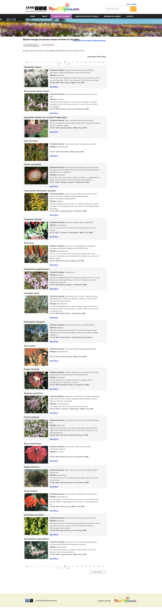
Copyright (101, 601)
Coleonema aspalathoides (35, 273)
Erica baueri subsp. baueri (35, 92)
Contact (130, 16)
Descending (101, 57)
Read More (53, 87)
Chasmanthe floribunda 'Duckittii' (39, 193)
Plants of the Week (61, 16)
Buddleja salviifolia (32, 400)
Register (134, 4)
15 (86, 62)
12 (73, 62)
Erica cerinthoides (31, 451)
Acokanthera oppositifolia (35, 549)
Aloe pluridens (30, 142)
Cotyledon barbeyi (32, 222)
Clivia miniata (29, 500)
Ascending (92, 57)
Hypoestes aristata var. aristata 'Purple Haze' (44, 118)
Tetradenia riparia (31, 67)
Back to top (97, 582)
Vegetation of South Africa (86, 16)
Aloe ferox (28, 246)
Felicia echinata (30, 425)
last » (68, 64)
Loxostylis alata (30, 298)
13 (77, 62)
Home (32, 16)
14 (82, 62)
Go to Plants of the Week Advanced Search (89, 45)
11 (69, 62)
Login (128, 4)
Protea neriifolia (30, 376)
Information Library (112, 16)
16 (90, 62)
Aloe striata (28, 352)
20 (59, 64)
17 (94, 62)
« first (27, 62)
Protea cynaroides (31, 166)
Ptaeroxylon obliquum (33, 327)
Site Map (108, 601)
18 (98, 62)
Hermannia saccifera (33, 524)
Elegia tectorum (30, 475)
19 (103, 62)
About (45, 16)
